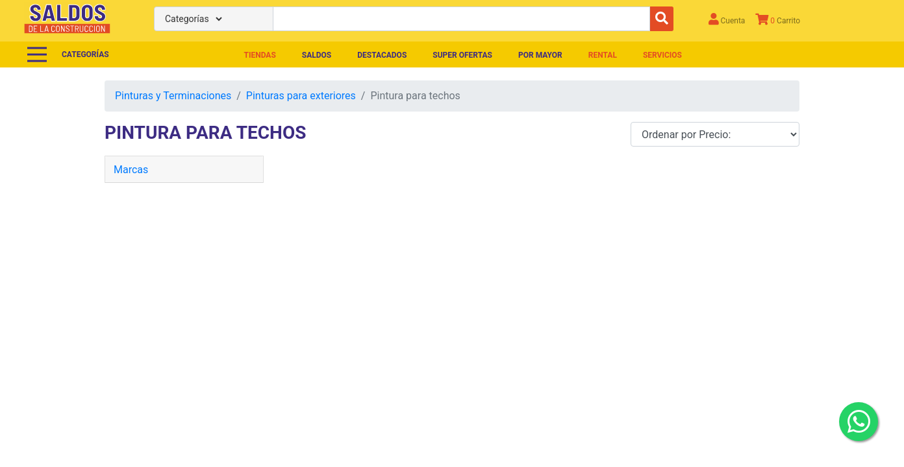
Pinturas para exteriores (301, 96)
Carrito (777, 19)
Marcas (131, 169)
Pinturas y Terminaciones (173, 96)
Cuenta (727, 19)
